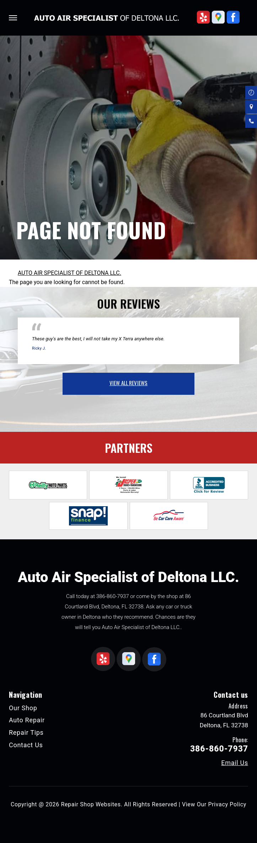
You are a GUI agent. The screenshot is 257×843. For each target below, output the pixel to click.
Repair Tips (26, 732)
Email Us (234, 763)
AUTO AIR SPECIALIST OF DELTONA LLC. (69, 272)
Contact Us (26, 745)
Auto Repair (27, 720)
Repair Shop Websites (91, 804)
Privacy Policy (227, 804)
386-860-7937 (112, 596)
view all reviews (128, 383)
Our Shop (23, 708)
